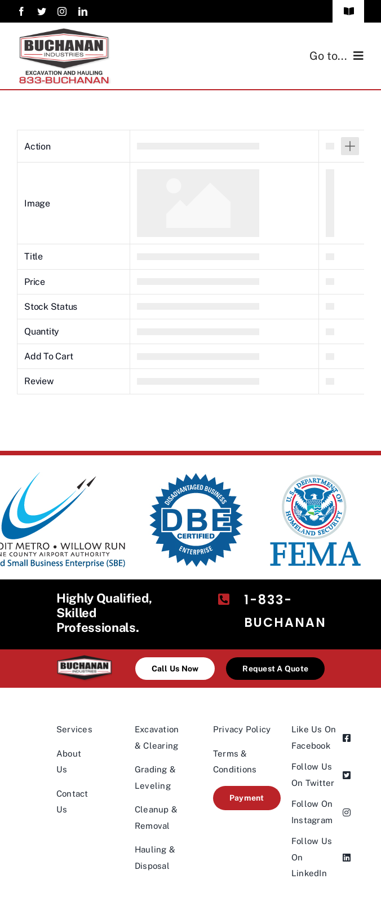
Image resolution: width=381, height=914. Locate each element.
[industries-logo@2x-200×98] (84, 659)
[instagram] (62, 11)
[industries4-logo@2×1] (64, 32)
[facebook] (21, 11)
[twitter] (41, 11)
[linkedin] (82, 11)
